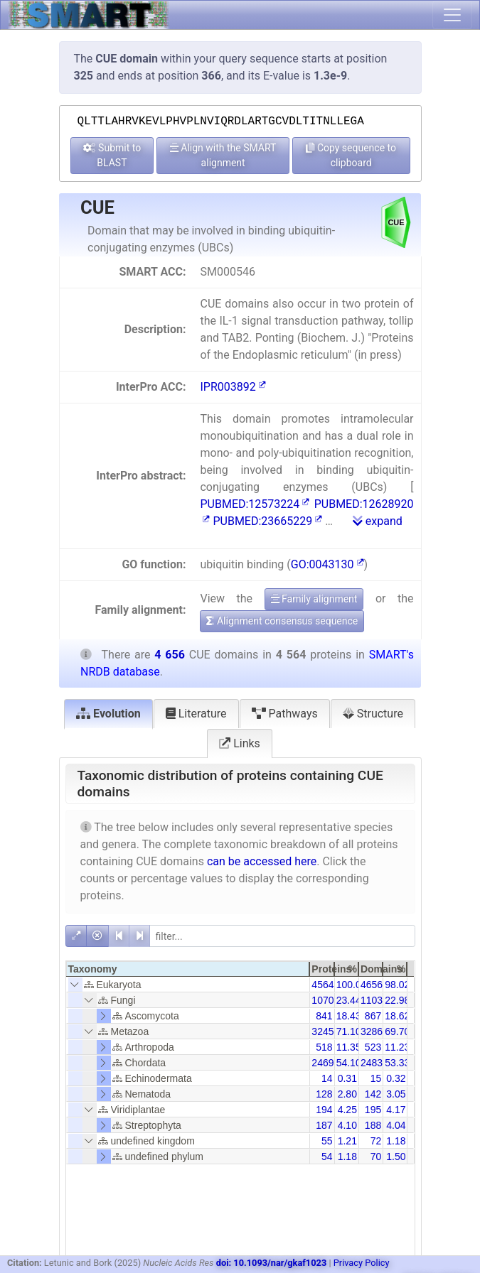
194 (324, 1109)
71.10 (348, 1031)
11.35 (348, 1047)
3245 (322, 1031)
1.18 (395, 1141)
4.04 (395, 1125)
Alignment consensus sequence (282, 621)
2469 (322, 1062)
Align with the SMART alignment (223, 155)
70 (376, 1156)
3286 (372, 1031)
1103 (372, 1000)
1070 (322, 1000)
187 (324, 1125)
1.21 (347, 1141)
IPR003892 (232, 387)
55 (327, 1141)
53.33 (397, 1062)
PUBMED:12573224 (254, 504)
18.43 (348, 1016)
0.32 (395, 1078)
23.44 (348, 1000)
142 (373, 1094)
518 (324, 1047)
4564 (322, 984)
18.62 (397, 1016)
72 (376, 1141)
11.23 (397, 1047)
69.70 (397, 1031)
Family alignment (314, 599)
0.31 (347, 1078)
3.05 (395, 1094)
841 (324, 1016)
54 (327, 1156)
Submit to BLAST (112, 155)
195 (373, 1109)
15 (376, 1078)
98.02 (397, 984)
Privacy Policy (362, 1262)
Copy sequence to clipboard (351, 155)
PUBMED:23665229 (267, 521)
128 (324, 1094)
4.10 (347, 1125)
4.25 (347, 1109)
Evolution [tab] (108, 713)
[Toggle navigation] (452, 15)
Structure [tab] (373, 713)
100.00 (351, 984)
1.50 (395, 1156)
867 (373, 1016)
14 (327, 1078)
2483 (372, 1062)
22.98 (397, 1000)
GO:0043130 (327, 564)
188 (373, 1125)
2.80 (347, 1094)
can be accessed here (261, 861)
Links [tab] (239, 743)
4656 (372, 984)
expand (377, 521)
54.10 (348, 1062)
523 (373, 1047)
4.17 (395, 1109)
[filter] (282, 936)
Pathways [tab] (285, 713)
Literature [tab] (196, 713)
